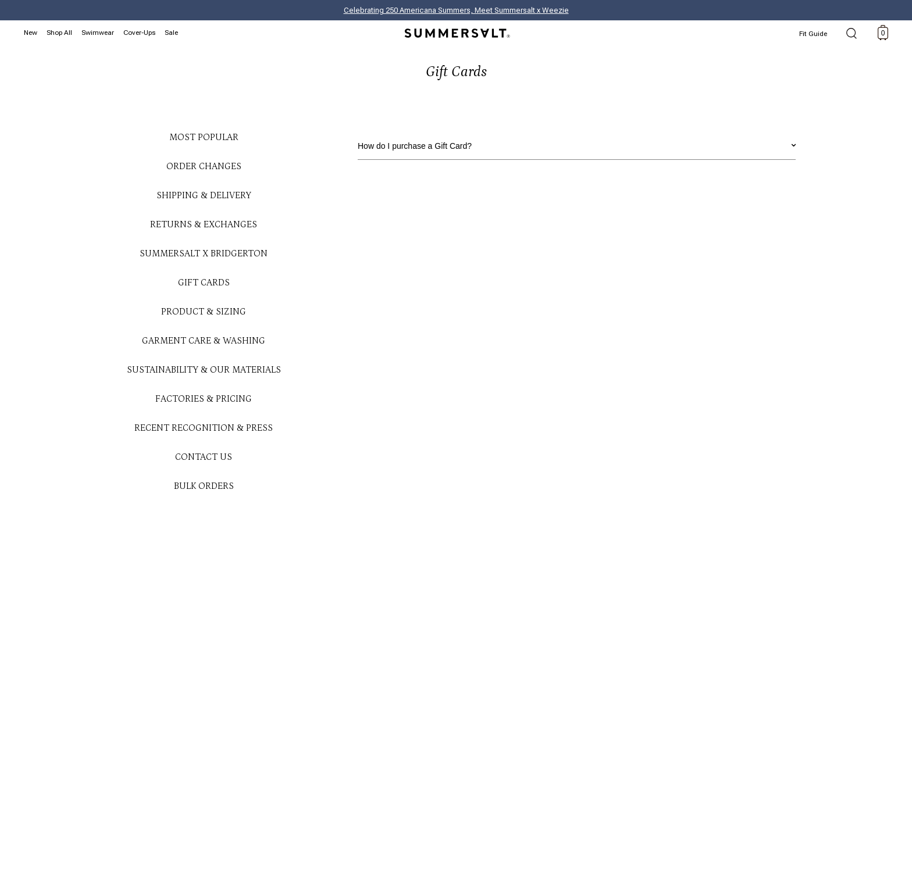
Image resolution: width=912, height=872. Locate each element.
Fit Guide (813, 34)
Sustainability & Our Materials (204, 369)
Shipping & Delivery (203, 195)
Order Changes (203, 166)
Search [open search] (851, 34)
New (30, 32)
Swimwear (97, 32)
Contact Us (203, 457)
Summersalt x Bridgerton (204, 253)
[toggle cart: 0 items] (883, 32)
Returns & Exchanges (203, 224)
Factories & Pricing (203, 399)
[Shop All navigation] (61, 32)
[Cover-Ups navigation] (141, 32)
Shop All (59, 32)
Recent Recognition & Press (203, 428)
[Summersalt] (455, 29)
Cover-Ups (139, 32)
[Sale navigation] (173, 32)
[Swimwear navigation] (99, 32)
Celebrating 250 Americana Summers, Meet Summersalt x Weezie (456, 10)
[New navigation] (32, 32)
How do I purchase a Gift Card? (577, 144)
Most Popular (203, 137)
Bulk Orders (204, 486)
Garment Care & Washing (203, 340)
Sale (171, 32)
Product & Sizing (203, 311)
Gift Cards (204, 282)
